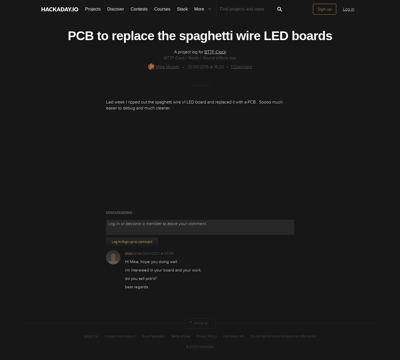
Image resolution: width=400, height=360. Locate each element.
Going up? (199, 323)
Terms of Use (180, 336)
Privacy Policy (207, 336)
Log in (348, 9)
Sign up (325, 9)
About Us (91, 336)
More (204, 9)
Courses (162, 9)
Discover (115, 9)
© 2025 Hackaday (200, 347)
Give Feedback (153, 336)
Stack (182, 9)
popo (129, 253)
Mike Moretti (163, 67)
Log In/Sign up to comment (132, 242)
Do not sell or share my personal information (283, 336)
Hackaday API (233, 336)
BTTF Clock (215, 52)
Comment (241, 67)
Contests (139, 9)
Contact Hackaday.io (120, 336)
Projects (93, 9)
